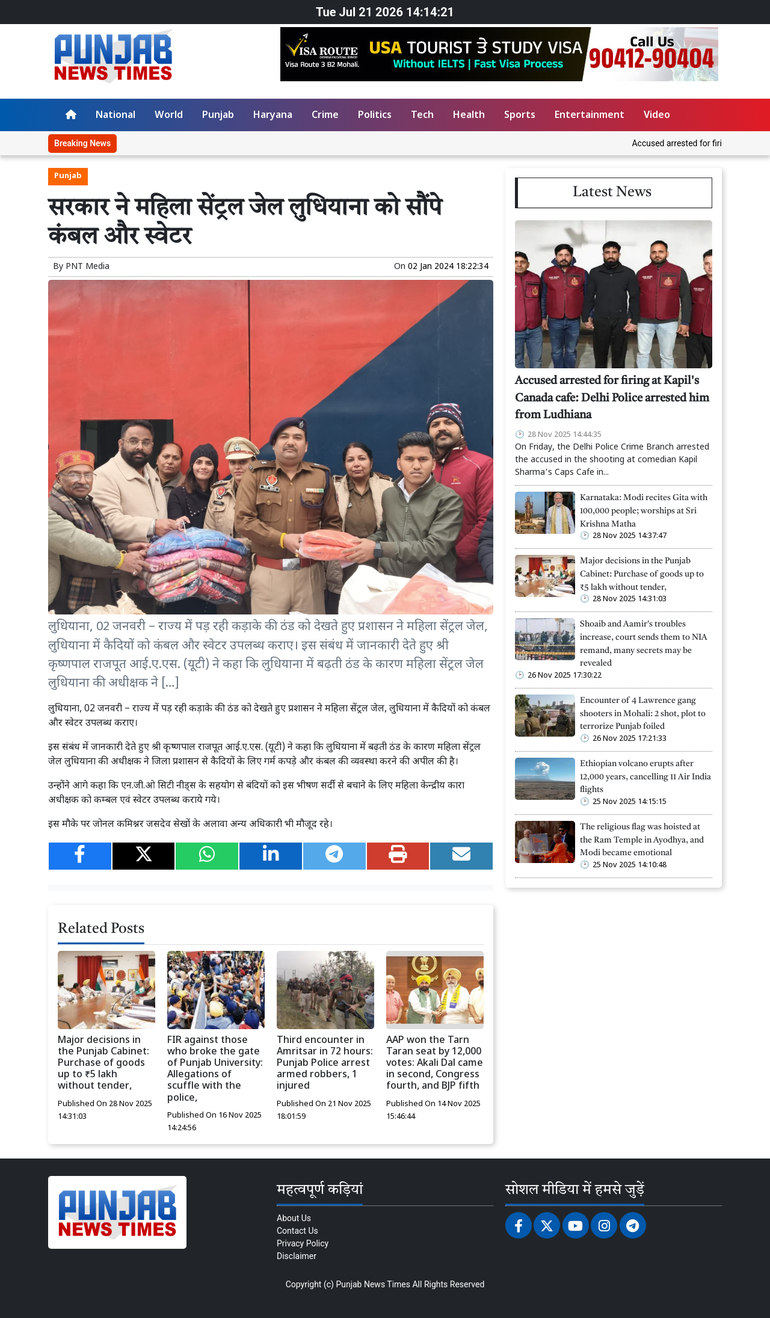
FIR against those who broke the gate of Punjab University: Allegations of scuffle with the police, (215, 1070)
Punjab (218, 116)
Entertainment (589, 116)
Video (657, 116)
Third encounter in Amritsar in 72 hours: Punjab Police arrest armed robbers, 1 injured (325, 1064)
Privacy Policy (302, 1243)
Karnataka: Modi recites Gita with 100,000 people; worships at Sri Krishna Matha (643, 510)
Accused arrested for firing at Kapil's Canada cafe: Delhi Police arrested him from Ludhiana (612, 399)
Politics (375, 116)
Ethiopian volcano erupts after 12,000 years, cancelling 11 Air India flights (645, 777)
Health (469, 116)
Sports (519, 116)
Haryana (272, 116)
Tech (422, 116)
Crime (325, 116)
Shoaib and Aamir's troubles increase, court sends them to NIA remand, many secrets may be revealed (643, 644)
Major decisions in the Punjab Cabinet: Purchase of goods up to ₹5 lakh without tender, (103, 1064)
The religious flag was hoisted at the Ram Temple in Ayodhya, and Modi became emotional (642, 840)
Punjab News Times (373, 1284)
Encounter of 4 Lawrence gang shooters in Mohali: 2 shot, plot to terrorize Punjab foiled (643, 713)
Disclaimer (296, 1256)
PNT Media (87, 267)
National (115, 116)
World (169, 116)
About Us (294, 1218)
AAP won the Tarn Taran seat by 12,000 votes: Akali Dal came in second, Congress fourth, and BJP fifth (434, 1064)
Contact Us (297, 1231)
